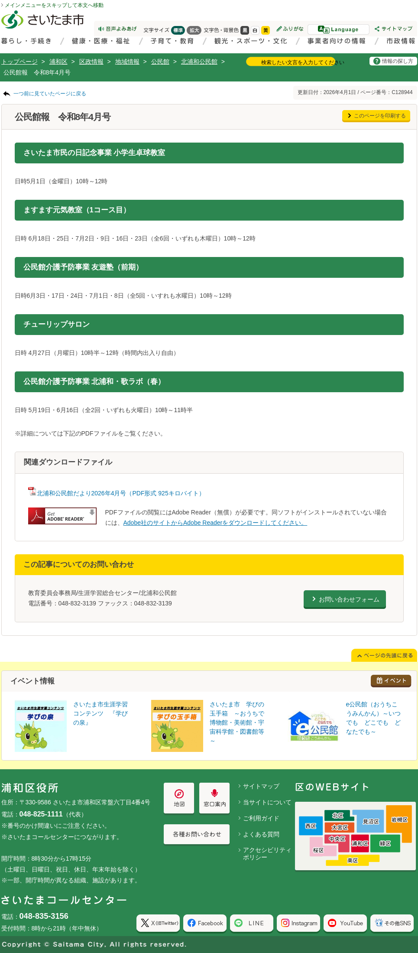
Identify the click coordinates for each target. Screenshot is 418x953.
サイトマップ (261, 786)
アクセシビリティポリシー (267, 853)
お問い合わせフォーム (349, 599)
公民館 (160, 61)
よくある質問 (261, 834)
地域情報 (127, 61)
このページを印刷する (380, 116)
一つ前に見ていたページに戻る (49, 94)
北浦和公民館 (199, 61)
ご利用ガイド (261, 818)
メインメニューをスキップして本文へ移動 (54, 5)
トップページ (19, 61)
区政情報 (91, 61)
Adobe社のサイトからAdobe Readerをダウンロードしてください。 (215, 522)
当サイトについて (267, 802)
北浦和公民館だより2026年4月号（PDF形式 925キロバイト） (116, 493)
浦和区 (58, 61)
